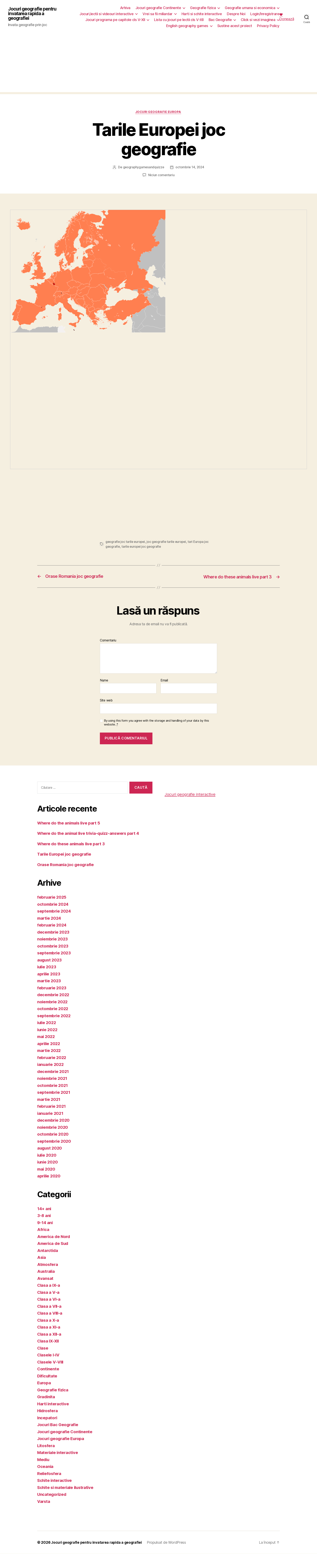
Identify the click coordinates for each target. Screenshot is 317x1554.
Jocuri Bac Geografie (58, 1424)
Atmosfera (48, 1264)
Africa (43, 1229)
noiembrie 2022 (53, 1001)
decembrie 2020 (54, 1120)
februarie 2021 (52, 1106)
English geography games (187, 26)
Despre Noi (236, 14)
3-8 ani (44, 1215)
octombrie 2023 (53, 946)
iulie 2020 (47, 1155)
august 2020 (50, 1148)
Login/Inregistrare (264, 14)
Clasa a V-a (48, 1292)
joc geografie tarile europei (168, 542)
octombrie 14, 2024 (190, 167)
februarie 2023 (52, 987)
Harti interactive (53, 1403)
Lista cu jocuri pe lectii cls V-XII (179, 20)
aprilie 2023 (49, 973)
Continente (48, 1368)
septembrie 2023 (54, 952)
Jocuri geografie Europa (158, 112)
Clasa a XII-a (49, 1334)
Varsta (44, 1501)
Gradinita (46, 1396)
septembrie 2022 (54, 1015)
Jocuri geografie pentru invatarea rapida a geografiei (34, 13)
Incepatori (47, 1417)
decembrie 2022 (54, 994)
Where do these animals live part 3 (72, 843)
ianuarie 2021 (51, 1113)
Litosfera (46, 1445)
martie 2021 (49, 1099)
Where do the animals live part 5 (69, 822)
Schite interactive (55, 1480)
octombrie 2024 (53, 904)
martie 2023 (49, 980)
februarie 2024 (52, 925)
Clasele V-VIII (51, 1361)
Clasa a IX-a (49, 1285)
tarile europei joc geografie (142, 547)
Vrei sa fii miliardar (157, 14)
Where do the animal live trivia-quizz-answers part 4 (90, 833)
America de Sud (53, 1243)
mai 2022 (46, 1036)
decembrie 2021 (53, 1071)
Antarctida (47, 1250)
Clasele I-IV (49, 1354)
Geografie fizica (203, 8)
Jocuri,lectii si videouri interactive (107, 14)
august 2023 (50, 959)
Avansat (45, 1278)
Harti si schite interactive (202, 14)
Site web (106, 700)
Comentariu (108, 640)
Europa (44, 1382)
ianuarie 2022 (51, 1064)
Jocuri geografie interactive (191, 794)
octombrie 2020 (53, 1134)
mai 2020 (46, 1169)
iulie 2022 (47, 1022)
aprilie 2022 (49, 1043)
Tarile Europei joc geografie (65, 854)
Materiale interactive (58, 1452)
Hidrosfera (48, 1410)
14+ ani (44, 1208)
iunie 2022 (47, 1029)
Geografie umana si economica (250, 8)
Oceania (45, 1466)
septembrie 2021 (54, 1092)
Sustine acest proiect (234, 26)
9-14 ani (45, 1222)
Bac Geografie (220, 20)
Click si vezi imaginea (258, 20)
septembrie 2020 (54, 1141)
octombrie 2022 (53, 1008)
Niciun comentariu (161, 175)
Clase (43, 1348)
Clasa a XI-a (49, 1327)
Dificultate (47, 1375)
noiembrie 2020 (53, 1127)
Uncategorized (52, 1494)
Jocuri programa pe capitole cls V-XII (115, 20)
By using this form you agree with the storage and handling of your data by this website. (156, 722)
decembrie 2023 (54, 932)
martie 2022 (49, 1050)
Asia (41, 1257)
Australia (46, 1271)
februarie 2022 (52, 1057)
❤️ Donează (286, 17)
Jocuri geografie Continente (158, 8)
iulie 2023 (47, 966)
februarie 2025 (52, 897)
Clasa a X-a (48, 1320)
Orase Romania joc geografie (66, 864)
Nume (104, 680)
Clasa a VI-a (49, 1299)
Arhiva (125, 8)
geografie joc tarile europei (126, 542)
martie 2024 (49, 918)
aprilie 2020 (49, 1175)
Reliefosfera (49, 1473)
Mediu (43, 1459)
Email (164, 680)
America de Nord (54, 1236)
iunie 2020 (48, 1161)
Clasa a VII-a (50, 1306)
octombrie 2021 (53, 1085)
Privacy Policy (268, 26)
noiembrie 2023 (53, 938)
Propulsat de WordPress (169, 1542)
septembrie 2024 (54, 911)
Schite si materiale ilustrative (67, 1487)
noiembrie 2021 (53, 1078)
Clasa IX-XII (48, 1340)
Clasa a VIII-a (50, 1313)
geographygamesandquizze (143, 167)
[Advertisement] (158, 64)
